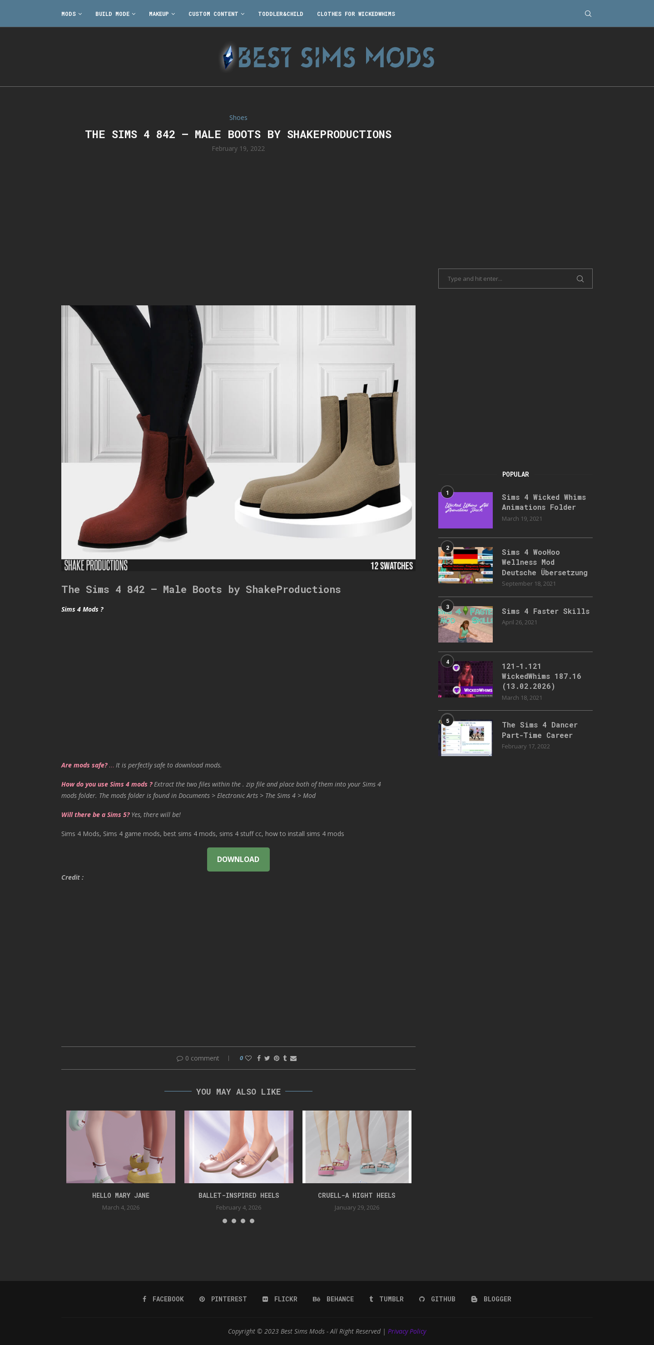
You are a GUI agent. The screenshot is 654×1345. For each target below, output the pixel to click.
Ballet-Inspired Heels (238, 1195)
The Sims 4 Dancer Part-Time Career (540, 730)
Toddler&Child (280, 13)
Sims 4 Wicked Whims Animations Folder (544, 502)
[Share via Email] (293, 1058)
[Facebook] (163, 1299)
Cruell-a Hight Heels (357, 1195)
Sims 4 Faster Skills (546, 611)
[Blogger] (491, 1299)
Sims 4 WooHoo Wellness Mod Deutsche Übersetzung (545, 562)
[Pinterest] (223, 1299)
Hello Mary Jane (120, 1195)
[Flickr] (280, 1299)
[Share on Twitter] (267, 1058)
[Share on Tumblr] (285, 1058)
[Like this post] (248, 1058)
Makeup (159, 13)
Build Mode (112, 13)
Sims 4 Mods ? (82, 609)
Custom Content (213, 13)
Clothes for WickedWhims (356, 13)
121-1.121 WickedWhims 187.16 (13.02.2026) (541, 676)
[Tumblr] (386, 1299)
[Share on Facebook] (259, 1058)
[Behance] (333, 1299)
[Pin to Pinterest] (276, 1058)
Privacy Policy (407, 1331)
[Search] (588, 13)
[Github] (437, 1299)
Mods (68, 13)
